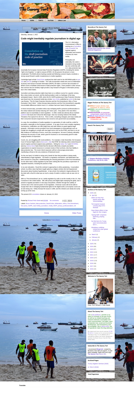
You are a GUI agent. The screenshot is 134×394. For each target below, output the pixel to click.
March (94, 234)
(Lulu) (97, 111)
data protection (41, 203)
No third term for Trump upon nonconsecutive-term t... (99, 222)
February (95, 237)
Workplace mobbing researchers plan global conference (99, 229)
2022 (92, 252)
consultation (36, 194)
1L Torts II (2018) (93, 367)
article (71, 99)
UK (75, 206)
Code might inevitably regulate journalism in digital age (50, 38)
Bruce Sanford (30, 203)
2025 (92, 243)
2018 (92, 263)
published (24, 115)
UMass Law (62, 20)
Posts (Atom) (55, 220)
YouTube (51, 20)
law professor (96, 315)
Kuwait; (97, 106)
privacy (60, 206)
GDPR (30, 206)
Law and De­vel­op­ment (102, 109)
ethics (65, 203)
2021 (92, 255)
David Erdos (41, 79)
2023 (92, 249)
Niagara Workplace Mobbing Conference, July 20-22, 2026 (98, 159)
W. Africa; (101, 107)
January (94, 240)
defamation (58, 203)
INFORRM (74, 144)
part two (29, 81)
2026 (92, 193)
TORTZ (40, 20)
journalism (44, 206)
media (51, 206)
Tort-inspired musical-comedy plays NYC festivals (98, 205)
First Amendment (72, 203)
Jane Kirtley (56, 99)
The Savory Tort (33, 9)
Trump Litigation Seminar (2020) (98, 363)
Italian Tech (64, 144)
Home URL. (97, 354)
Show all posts (66, 28)
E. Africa (107, 107)
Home (24, 20)
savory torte (105, 326)
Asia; (107, 106)
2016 (92, 269)
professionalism (68, 206)
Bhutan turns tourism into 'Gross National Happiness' (99, 49)
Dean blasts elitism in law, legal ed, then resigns (99, 211)
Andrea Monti (30, 146)
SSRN (32, 20)
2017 (92, 266)
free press (24, 206)
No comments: (54, 200)
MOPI (55, 206)
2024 (92, 246)
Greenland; (93, 107)
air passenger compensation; (99, 113)
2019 (92, 260)
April (93, 195)
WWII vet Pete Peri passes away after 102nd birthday (97, 199)
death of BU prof (105, 114)
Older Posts (76, 213)
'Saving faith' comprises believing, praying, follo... (98, 216)
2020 (92, 258)
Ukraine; (103, 106)
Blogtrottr (100, 349)
